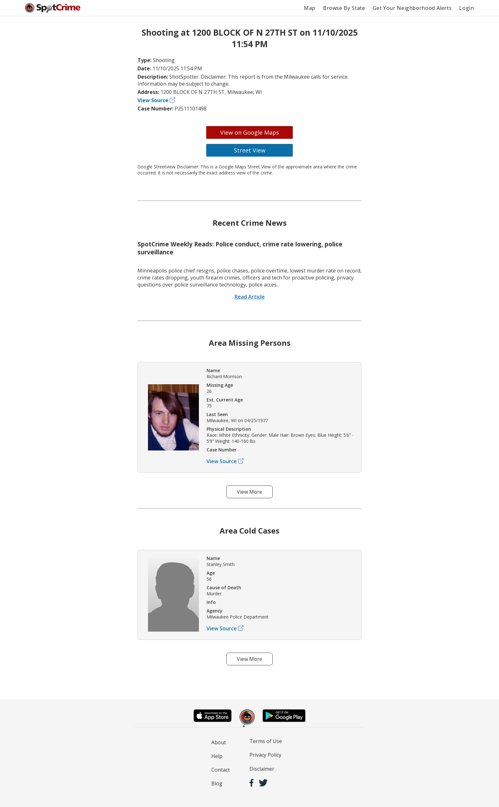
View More (249, 491)
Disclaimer (262, 768)
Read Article (250, 296)
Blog (216, 783)
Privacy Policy (265, 754)
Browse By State (344, 7)
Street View (249, 150)
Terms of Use (266, 741)
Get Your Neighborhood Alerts (412, 7)
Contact (220, 769)
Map (309, 7)
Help (216, 756)
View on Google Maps (249, 132)
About (218, 742)
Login (466, 7)
